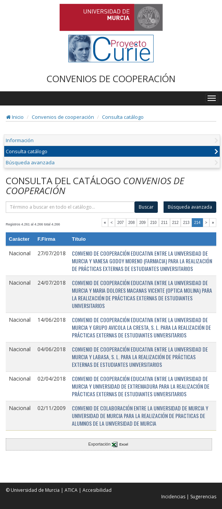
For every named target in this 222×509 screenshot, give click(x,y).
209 (142, 222)
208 (131, 222)
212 (175, 222)
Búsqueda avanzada (30, 162)
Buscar (146, 207)
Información (20, 140)
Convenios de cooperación (63, 116)
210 (153, 222)
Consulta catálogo (123, 116)
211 (164, 222)
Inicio (15, 116)
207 (120, 222)
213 (186, 222)
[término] (70, 207)
